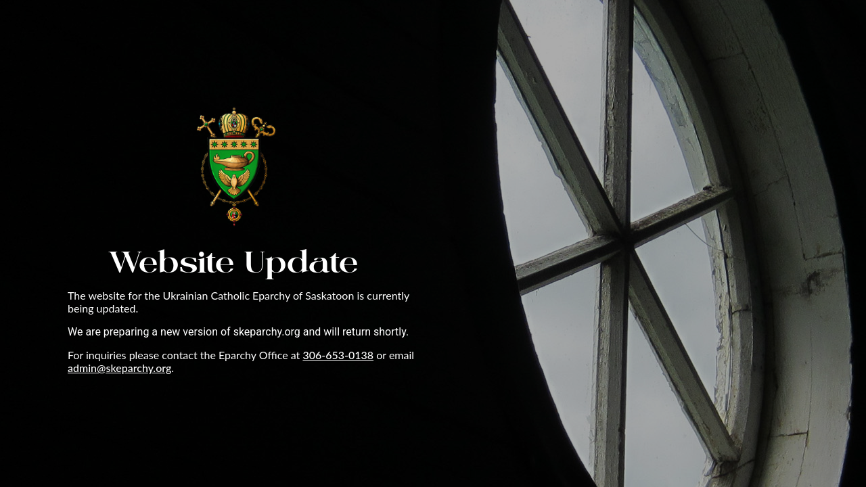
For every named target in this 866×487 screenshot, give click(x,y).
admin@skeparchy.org (119, 367)
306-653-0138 (337, 354)
